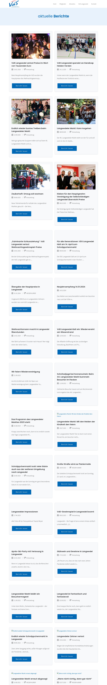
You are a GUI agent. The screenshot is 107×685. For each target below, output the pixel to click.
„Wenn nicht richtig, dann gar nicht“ (74, 653)
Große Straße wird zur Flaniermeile (74, 448)
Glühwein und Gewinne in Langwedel (75, 528)
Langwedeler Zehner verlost (70, 611)
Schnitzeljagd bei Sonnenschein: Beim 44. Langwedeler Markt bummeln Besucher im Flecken (75, 363)
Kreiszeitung (29, 69)
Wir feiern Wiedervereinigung (25, 360)
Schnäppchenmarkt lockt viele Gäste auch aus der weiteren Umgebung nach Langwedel (29, 451)
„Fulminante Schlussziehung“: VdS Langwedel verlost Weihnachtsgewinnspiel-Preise (27, 239)
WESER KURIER (75, 452)
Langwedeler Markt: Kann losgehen (74, 128)
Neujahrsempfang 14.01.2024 (71, 279)
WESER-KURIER (30, 286)
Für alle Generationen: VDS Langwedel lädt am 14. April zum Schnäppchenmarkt (75, 239)
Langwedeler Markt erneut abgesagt (29, 653)
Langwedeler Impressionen (24, 491)
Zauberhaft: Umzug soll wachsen (27, 193)
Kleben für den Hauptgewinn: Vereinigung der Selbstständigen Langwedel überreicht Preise (73, 196)
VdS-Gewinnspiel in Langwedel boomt (75, 491)
